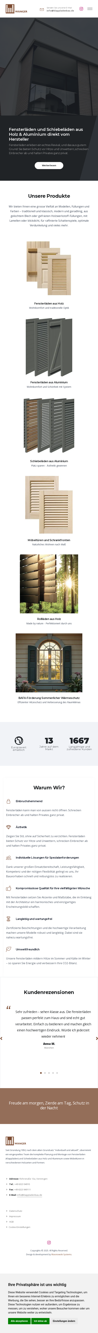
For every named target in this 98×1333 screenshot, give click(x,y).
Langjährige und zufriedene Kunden (79, 747)
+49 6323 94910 (22, 1184)
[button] (41, 1073)
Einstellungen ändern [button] (64, 1321)
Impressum (15, 1216)
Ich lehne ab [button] (40, 1321)
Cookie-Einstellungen (19, 1227)
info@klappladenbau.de (60, 10)
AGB (11, 1221)
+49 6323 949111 (22, 1189)
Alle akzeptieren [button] (19, 1321)
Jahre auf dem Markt (49, 747)
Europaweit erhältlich (18, 748)
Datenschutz (15, 1210)
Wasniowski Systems (61, 1254)
